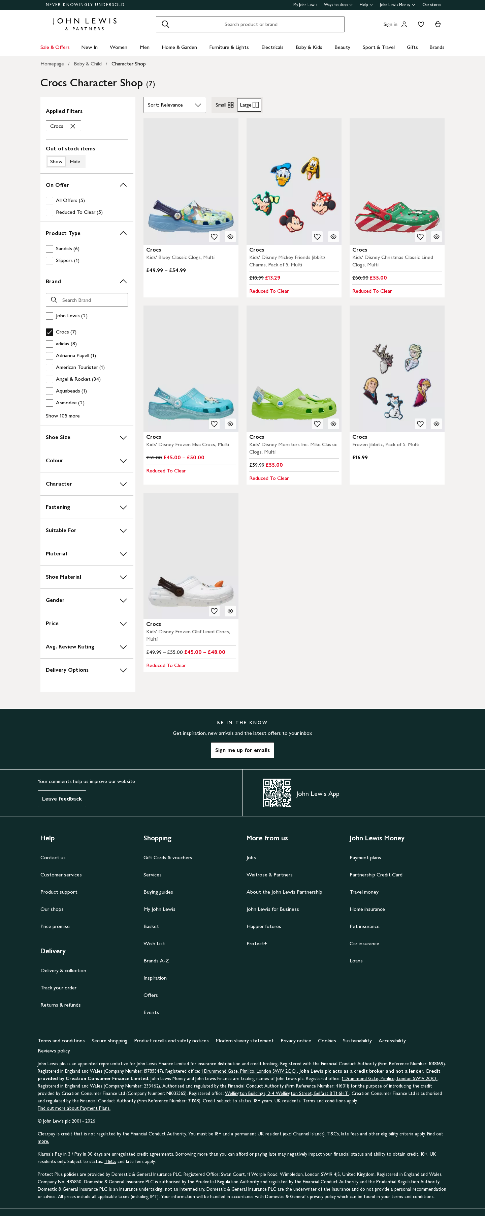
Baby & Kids (309, 47)
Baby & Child (88, 63)
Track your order (58, 987)
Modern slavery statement (245, 1040)
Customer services (61, 874)
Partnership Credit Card (376, 874)
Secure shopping (109, 1040)
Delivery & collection (63, 970)
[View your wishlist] (419, 24)
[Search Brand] (87, 300)
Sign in (390, 24)
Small (225, 105)
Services (152, 874)
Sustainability (357, 1040)
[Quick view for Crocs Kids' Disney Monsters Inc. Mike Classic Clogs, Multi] (333, 423)
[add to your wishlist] (214, 236)
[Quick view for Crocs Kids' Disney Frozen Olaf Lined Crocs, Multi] (230, 611)
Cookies (327, 1040)
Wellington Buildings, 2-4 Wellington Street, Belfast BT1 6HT (287, 1093)
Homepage (52, 63)
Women (118, 47)
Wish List (154, 943)
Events (151, 1012)
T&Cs (110, 1161)
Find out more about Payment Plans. (74, 1108)
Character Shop (128, 63)
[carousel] (190, 181)
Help (366, 4)
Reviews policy (54, 1050)
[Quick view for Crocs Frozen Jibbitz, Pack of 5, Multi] (436, 423)
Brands (437, 47)
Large (249, 105)
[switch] (87, 156)
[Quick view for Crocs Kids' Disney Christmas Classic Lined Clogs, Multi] (436, 236)
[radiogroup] (237, 105)
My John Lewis (305, 4)
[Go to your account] (404, 24)
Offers (150, 995)
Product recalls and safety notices (171, 1040)
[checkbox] (85, 200)
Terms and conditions (61, 1040)
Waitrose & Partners (270, 874)
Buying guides (158, 892)
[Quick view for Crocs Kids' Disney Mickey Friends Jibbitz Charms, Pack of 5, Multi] (333, 236)
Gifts (412, 47)
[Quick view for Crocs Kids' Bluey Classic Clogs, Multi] (230, 236)
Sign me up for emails (242, 750)
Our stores (431, 4)
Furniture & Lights (229, 47)
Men (145, 47)
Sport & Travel (379, 47)
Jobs (251, 857)
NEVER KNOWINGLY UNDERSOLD (85, 4)
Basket (151, 926)
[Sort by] (174, 105)
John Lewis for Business (273, 909)
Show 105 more (63, 415)
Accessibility (392, 1040)
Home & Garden (179, 47)
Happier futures (264, 926)
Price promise (55, 926)
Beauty (342, 47)
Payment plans (365, 857)
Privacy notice (296, 1040)
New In (89, 47)
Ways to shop (338, 4)
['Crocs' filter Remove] (63, 126)
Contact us (53, 857)
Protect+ (257, 943)
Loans (356, 960)
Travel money (364, 892)
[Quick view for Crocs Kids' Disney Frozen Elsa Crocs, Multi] (230, 423)
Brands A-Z (156, 960)
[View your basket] (438, 24)
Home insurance (367, 909)
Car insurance (364, 943)
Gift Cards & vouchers (167, 857)
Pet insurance (365, 926)
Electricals (272, 47)
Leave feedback (62, 798)
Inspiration (155, 978)
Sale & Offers (55, 47)
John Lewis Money (398, 4)
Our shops (52, 909)
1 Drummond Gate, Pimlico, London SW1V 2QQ (249, 1071)
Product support (58, 892)
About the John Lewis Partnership (284, 892)
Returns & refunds (60, 1005)
